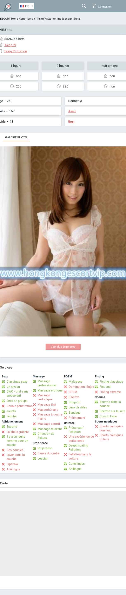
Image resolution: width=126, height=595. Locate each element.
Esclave (74, 397)
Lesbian (43, 458)
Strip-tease (45, 448)
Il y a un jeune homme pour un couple (17, 441)
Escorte (11, 427)
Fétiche (11, 416)
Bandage (74, 412)
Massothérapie (48, 410)
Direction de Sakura (46, 436)
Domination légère (81, 387)
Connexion (102, 6)
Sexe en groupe (16, 401)
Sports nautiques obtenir (111, 437)
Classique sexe (16, 381)
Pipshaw (12, 464)
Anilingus (75, 469)
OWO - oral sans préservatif (17, 393)
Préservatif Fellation (76, 430)
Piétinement (77, 418)
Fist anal (105, 387)
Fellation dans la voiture (80, 456)
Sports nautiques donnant (111, 428)
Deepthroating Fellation (78, 447)
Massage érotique (50, 390)
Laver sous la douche (15, 457)
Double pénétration (19, 406)
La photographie (17, 432)
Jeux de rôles (78, 407)
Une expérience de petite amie (81, 439)
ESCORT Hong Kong (13, 18)
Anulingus (13, 469)
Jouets (11, 411)
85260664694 (14, 39)
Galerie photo (16, 137)
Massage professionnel (47, 383)
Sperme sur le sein (112, 411)
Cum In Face (108, 416)
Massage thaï (47, 404)
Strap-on (74, 402)
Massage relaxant (50, 429)
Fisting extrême (110, 392)
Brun (71, 121)
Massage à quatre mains (50, 416)
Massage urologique (45, 397)
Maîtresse (75, 381)
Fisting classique (111, 381)
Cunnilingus (77, 464)
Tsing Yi (31, 18)
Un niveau (13, 387)
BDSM (73, 392)
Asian (72, 111)
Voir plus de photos (63, 346)
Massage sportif (49, 424)
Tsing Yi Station (47, 18)
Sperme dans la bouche (110, 404)
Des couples (15, 450)
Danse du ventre (49, 453)
